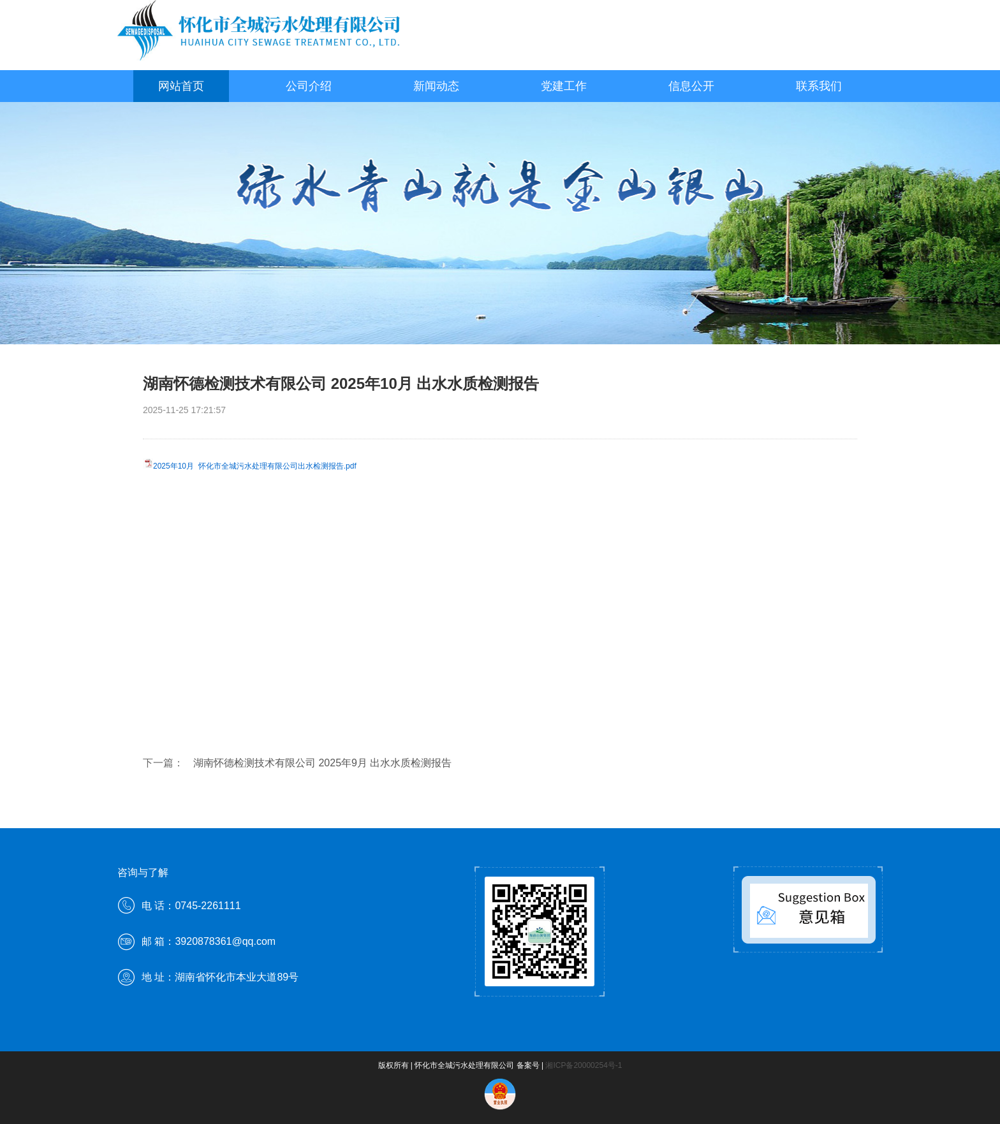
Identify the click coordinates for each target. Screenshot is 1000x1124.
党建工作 (564, 86)
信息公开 (691, 86)
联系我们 (819, 86)
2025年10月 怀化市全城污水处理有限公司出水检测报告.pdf (255, 466)
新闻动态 (436, 86)
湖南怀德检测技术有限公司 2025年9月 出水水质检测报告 (322, 762)
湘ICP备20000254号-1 (583, 1065)
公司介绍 (309, 86)
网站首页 (181, 86)
